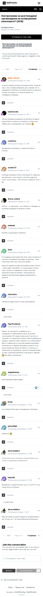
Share (9, 570)
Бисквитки (30, 587)
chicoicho (12, 294)
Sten (10, 250)
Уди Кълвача (14, 324)
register (32, 56)
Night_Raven (8, 27)
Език (10, 587)
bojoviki (11, 477)
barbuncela (13, 112)
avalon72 (12, 167)
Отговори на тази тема (21, 37)
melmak (11, 225)
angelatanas (13, 372)
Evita (10, 402)
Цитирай (10, 103)
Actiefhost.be (31, 592)
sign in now (13, 549)
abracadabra (14, 451)
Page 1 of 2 (19, 69)
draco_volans (14, 199)
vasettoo (12, 141)
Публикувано (19, 81)
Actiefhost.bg (20, 592)
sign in (24, 56)
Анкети (17, 29)
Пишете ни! (19, 587)
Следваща (32, 69)
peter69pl (12, 426)
